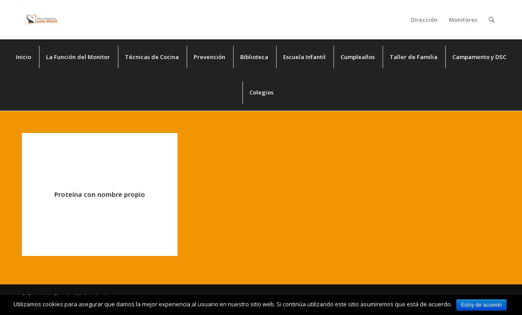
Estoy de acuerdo (481, 305)
